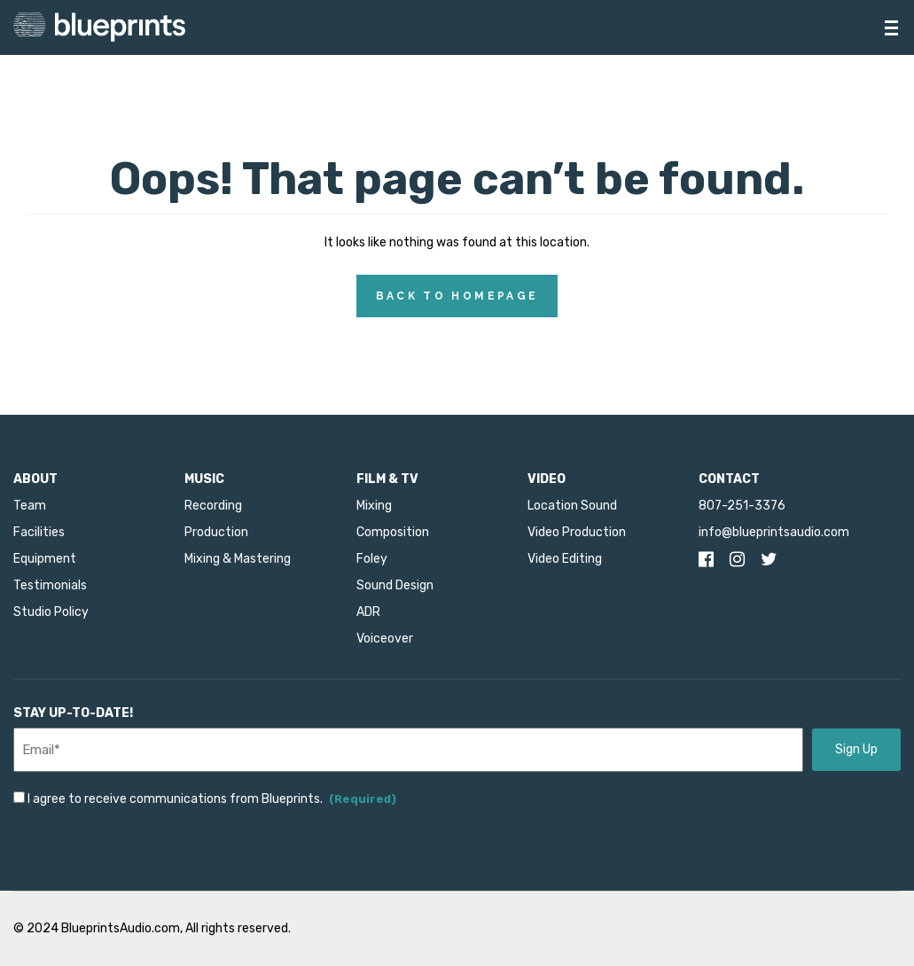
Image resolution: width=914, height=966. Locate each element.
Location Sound (572, 505)
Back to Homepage (457, 296)
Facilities (39, 532)
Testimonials (50, 585)
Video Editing (564, 558)
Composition (392, 532)
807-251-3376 (742, 505)
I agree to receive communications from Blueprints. (211, 798)
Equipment (44, 558)
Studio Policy (51, 611)
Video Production (576, 532)
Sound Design (395, 585)
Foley (371, 558)
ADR (368, 611)
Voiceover (384, 638)
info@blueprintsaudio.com (774, 532)
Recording (213, 505)
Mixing (374, 505)
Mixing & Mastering (237, 558)
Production (216, 532)
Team (29, 505)
